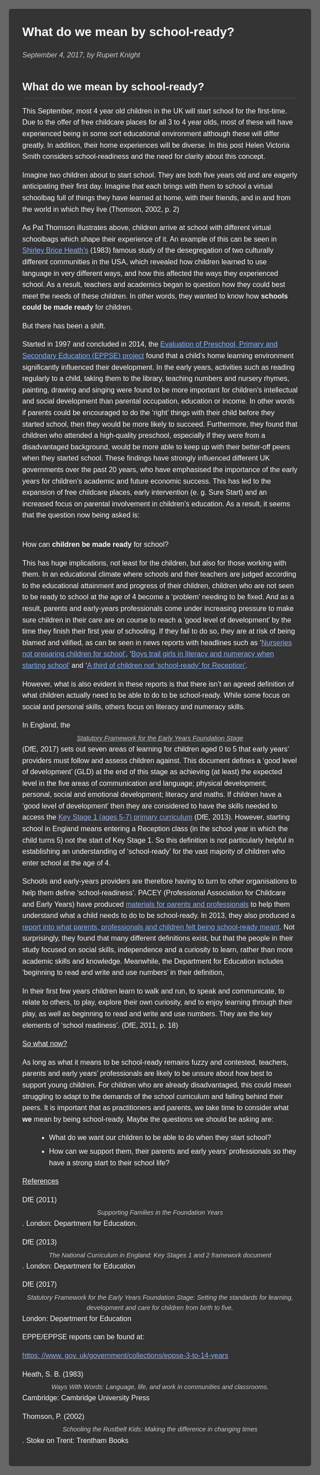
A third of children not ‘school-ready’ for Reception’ (166, 665)
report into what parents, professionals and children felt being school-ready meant (150, 927)
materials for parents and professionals (187, 904)
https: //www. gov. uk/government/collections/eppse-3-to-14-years (125, 1355)
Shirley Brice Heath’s (55, 250)
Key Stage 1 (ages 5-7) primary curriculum (125, 817)
